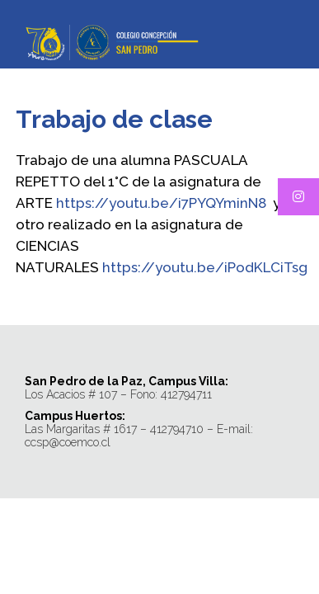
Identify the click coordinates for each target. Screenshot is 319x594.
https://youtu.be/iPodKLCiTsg (204, 267)
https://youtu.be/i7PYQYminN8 (161, 203)
